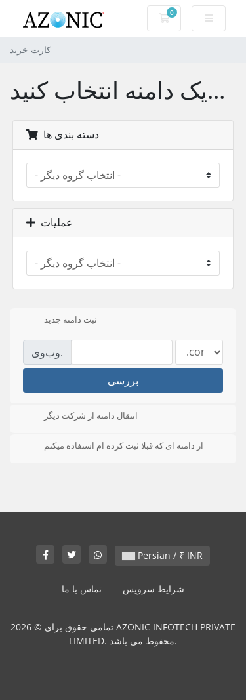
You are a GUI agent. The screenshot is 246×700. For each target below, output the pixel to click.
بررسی (123, 380)
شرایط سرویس (153, 589)
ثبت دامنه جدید (60, 321)
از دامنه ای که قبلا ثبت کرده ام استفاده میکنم (113, 447)
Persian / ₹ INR (162, 555)
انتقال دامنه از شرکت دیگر (80, 416)
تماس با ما (82, 589)
